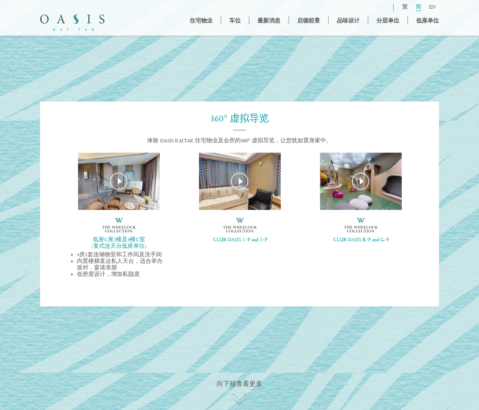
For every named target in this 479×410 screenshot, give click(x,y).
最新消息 (268, 21)
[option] (118, 218)
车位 (235, 21)
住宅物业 (201, 21)
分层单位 (387, 21)
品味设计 (348, 21)
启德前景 (308, 21)
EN (432, 7)
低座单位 (427, 21)
